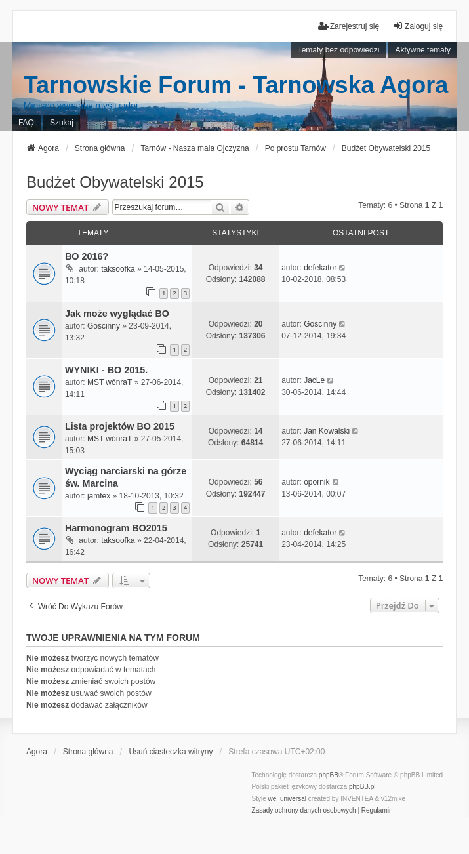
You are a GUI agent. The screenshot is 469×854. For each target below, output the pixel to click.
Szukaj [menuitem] (61, 122)
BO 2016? (86, 256)
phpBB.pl (362, 786)
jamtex (98, 495)
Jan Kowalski (327, 431)
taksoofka (117, 269)
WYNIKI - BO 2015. (106, 370)
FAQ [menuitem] (26, 122)
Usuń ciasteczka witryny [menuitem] (171, 751)
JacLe (314, 380)
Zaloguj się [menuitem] (418, 26)
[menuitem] (304, 811)
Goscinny (103, 326)
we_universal (287, 798)
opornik (316, 482)
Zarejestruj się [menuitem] (348, 26)
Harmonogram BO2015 (116, 528)
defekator (320, 267)
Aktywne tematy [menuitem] (423, 49)
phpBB (328, 775)
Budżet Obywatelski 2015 (115, 182)
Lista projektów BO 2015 (119, 426)
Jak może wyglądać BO (117, 313)
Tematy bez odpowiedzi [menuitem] (339, 49)
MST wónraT (109, 382)
